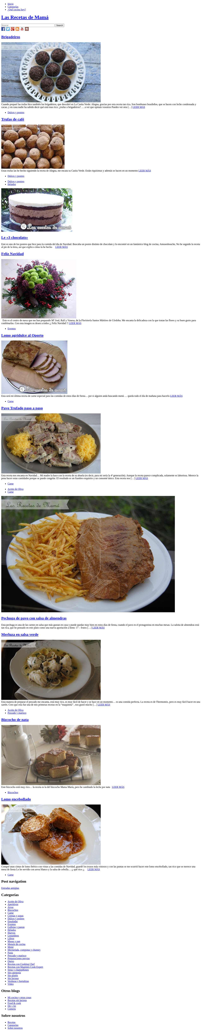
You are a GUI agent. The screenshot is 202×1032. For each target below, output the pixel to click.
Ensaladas (13, 921)
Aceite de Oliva (15, 489)
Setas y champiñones (18, 969)
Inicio (10, 4)
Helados (12, 184)
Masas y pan (14, 941)
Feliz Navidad (12, 254)
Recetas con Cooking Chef (21, 964)
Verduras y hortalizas (18, 981)
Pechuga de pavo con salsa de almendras (33, 618)
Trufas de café (12, 119)
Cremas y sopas (15, 915)
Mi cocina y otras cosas (19, 997)
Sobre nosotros (15, 1028)
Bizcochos (13, 792)
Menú (10, 947)
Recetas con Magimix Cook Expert (25, 967)
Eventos (12, 328)
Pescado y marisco (17, 713)
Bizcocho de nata (15, 720)
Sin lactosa (13, 978)
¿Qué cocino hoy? (17, 9)
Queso (11, 961)
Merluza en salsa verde (19, 634)
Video (11, 984)
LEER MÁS (139, 107)
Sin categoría (14, 972)
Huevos (11, 932)
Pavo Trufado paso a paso (22, 408)
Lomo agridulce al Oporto (22, 335)
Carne (11, 401)
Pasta (10, 952)
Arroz (10, 907)
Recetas (11, 1022)
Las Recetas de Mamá (24, 17)
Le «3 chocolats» (14, 237)
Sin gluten (13, 975)
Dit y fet (12, 1006)
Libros (11, 938)
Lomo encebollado (16, 799)
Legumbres (13, 935)
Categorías (13, 6)
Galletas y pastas (16, 927)
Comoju (12, 1008)
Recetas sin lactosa (17, 1000)
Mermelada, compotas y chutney (24, 950)
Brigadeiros (10, 37)
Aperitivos (13, 904)
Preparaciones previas (19, 958)
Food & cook (14, 1003)
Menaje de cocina (16, 944)
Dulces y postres (16, 112)
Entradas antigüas (10, 888)
